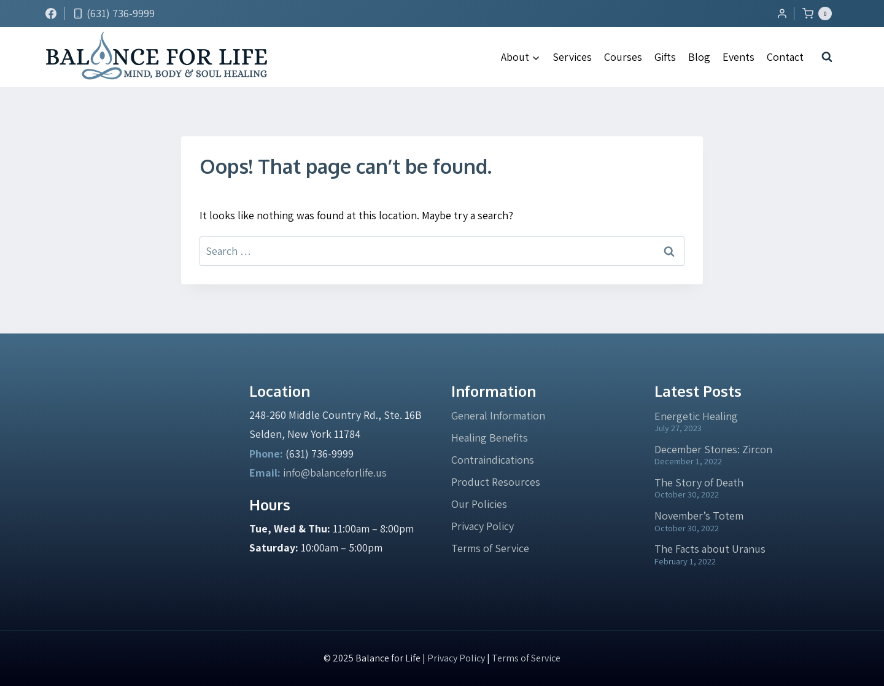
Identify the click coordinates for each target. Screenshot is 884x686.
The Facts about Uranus (710, 549)
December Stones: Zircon (713, 449)
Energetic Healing (696, 416)
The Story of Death (698, 482)
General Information (498, 415)
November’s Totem (698, 516)
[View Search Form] (827, 57)
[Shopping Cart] (820, 13)
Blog (699, 57)
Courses (623, 57)
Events (738, 57)
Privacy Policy (482, 526)
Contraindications (492, 460)
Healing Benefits (489, 438)
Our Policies (479, 504)
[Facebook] (51, 13)
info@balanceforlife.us (335, 473)
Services (572, 57)
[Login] (782, 13)
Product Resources (495, 482)
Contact (785, 57)
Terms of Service (490, 548)
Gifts (665, 57)
